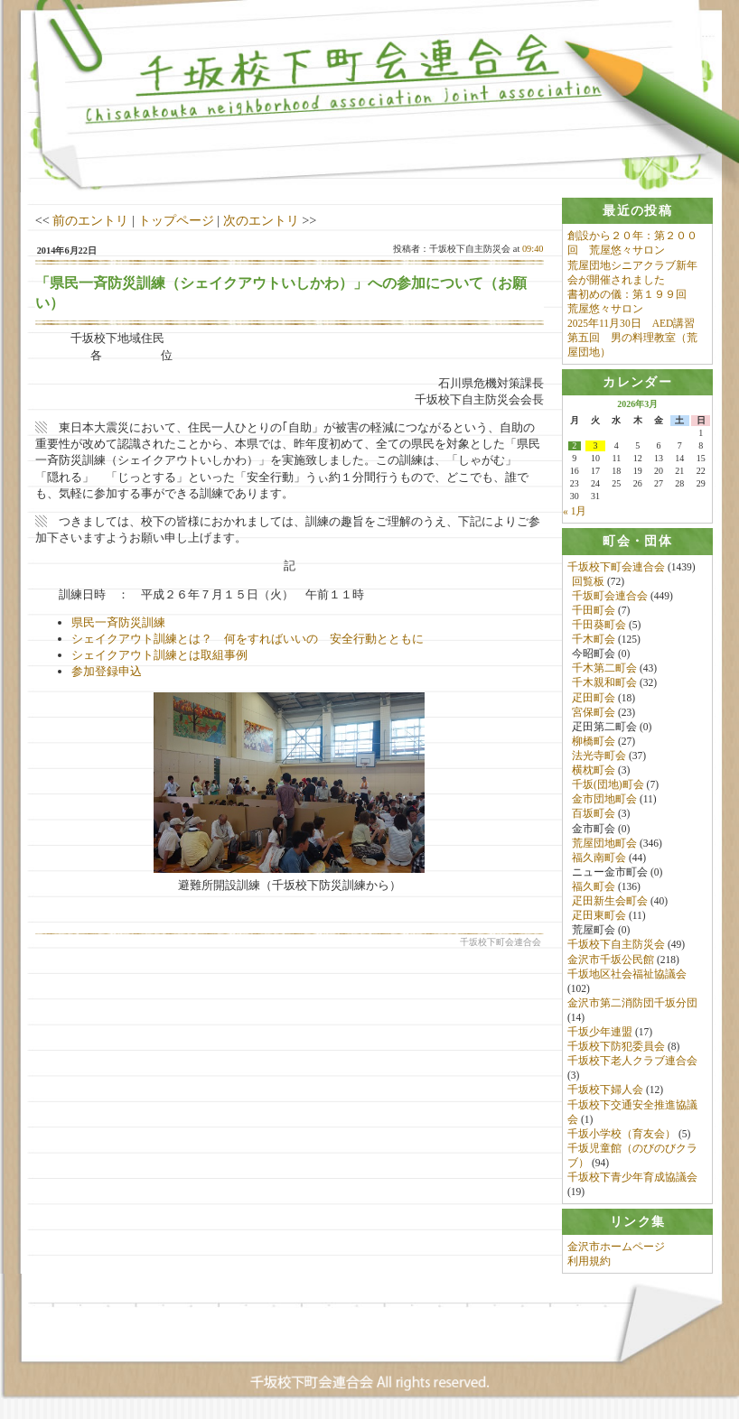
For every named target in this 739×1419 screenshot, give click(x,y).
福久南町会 (599, 857)
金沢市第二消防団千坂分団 (632, 1002)
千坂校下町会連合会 (616, 566)
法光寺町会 (599, 756)
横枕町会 (593, 770)
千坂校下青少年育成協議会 (632, 1178)
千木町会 (593, 640)
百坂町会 (593, 814)
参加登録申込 (106, 671)
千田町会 (593, 610)
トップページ (176, 220)
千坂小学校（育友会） (621, 1133)
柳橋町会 (593, 741)
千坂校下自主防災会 (616, 945)
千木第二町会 (604, 668)
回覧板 (588, 581)
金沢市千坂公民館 (610, 959)
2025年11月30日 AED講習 (631, 323)
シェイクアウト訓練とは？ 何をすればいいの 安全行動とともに (247, 638)
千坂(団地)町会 (608, 785)
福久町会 (593, 887)
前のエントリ (90, 220)
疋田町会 (593, 697)
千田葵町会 (599, 625)
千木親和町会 (604, 683)
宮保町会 (593, 712)
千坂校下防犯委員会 (616, 1047)
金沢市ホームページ (616, 1247)
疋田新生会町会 (610, 901)
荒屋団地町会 (604, 843)
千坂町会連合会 (610, 595)
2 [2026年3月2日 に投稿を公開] (574, 446)
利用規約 (589, 1262)
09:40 (533, 249)
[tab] (637, 211)
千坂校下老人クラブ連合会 (632, 1061)
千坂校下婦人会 (605, 1090)
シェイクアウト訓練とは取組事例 (159, 655)
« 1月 (574, 511)
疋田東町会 (599, 916)
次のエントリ (261, 220)
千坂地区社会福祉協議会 (627, 974)
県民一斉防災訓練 (118, 622)
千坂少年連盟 (599, 1032)
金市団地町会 (604, 799)
